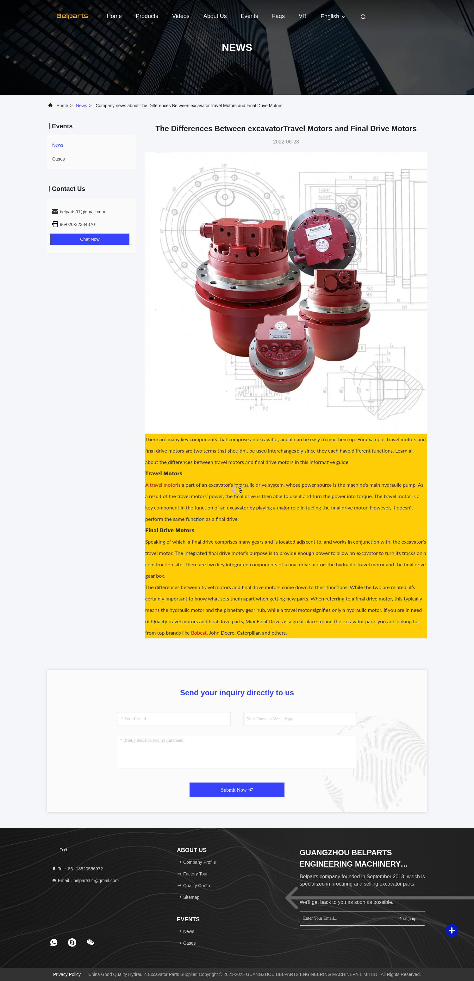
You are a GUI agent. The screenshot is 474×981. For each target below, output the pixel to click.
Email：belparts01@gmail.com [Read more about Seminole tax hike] (85, 880)
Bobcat (199, 633)
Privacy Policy (67, 974)
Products (147, 16)
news (81, 105)
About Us (215, 16)
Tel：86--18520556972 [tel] (77, 868)
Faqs (278, 16)
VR (303, 16)
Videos (181, 16)
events (249, 16)
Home (114, 16)
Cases (58, 158)
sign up (406, 918)
